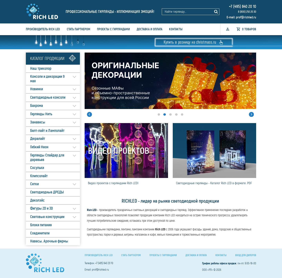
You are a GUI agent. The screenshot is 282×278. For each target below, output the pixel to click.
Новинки (36, 89)
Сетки (34, 184)
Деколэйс (37, 200)
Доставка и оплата (149, 29)
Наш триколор (40, 68)
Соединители (40, 233)
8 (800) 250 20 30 (246, 11)
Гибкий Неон (39, 147)
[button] (88, 114)
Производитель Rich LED (43, 29)
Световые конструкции (47, 217)
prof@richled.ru (246, 17)
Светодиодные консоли (47, 97)
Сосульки (37, 168)
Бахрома (36, 106)
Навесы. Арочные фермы (49, 241)
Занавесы (37, 122)
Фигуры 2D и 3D (41, 208)
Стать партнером (78, 29)
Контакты (176, 29)
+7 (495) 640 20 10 (242, 6)
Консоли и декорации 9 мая (47, 78)
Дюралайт (37, 139)
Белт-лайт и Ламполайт (47, 131)
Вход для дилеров (245, 255)
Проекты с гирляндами (113, 29)
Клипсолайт (39, 176)
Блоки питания (41, 225)
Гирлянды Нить (41, 114)
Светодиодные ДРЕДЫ (47, 192)
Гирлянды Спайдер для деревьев (47, 157)
